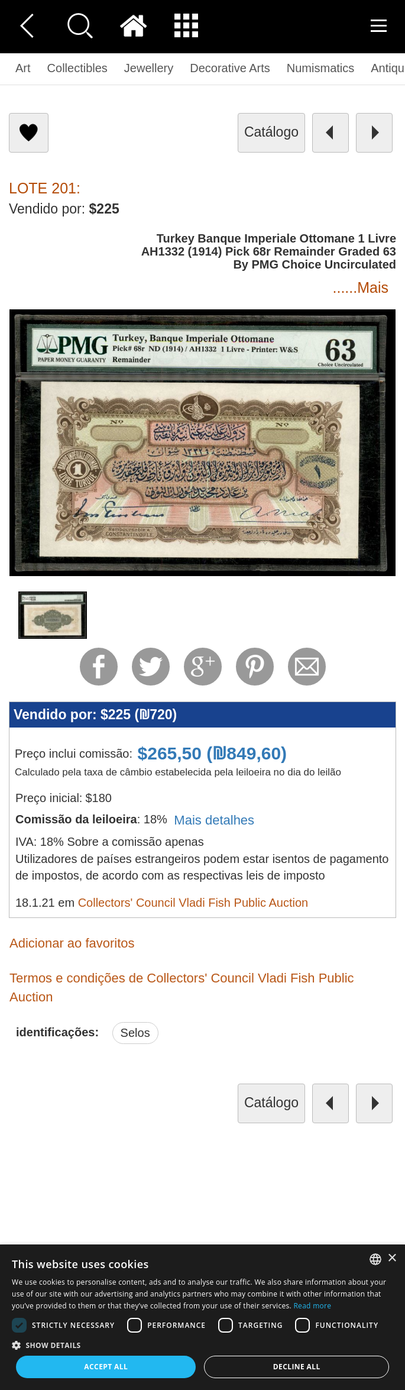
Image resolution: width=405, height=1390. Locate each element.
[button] (202, 1344)
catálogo (271, 132)
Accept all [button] (106, 1367)
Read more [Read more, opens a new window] (312, 1306)
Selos (135, 1032)
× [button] (391, 1258)
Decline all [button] (296, 1367)
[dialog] (202, 1317)
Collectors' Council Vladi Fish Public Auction (193, 902)
